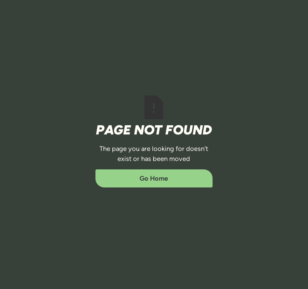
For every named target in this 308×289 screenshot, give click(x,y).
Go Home (154, 178)
